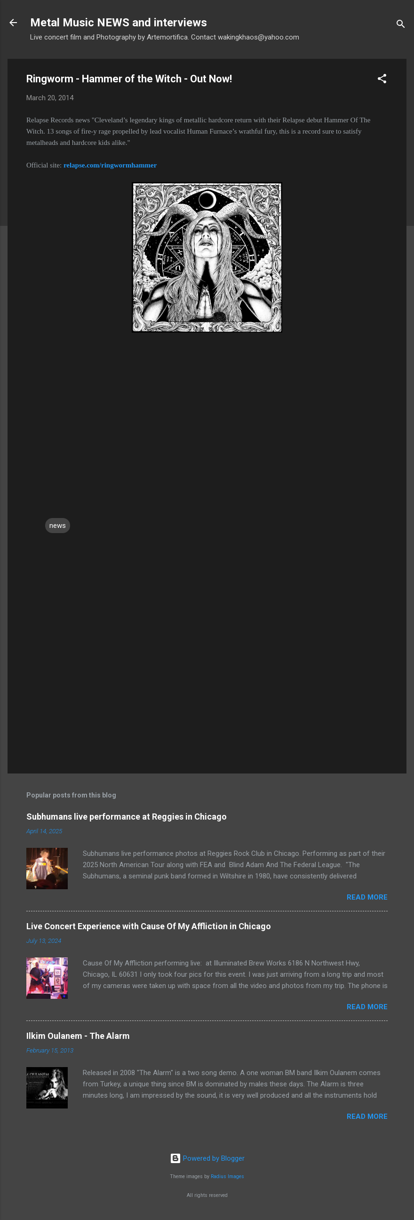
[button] (382, 80)
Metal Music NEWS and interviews (118, 22)
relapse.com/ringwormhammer (110, 165)
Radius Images (227, 1176)
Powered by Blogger (207, 1158)
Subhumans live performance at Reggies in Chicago (126, 816)
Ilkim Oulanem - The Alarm (78, 1036)
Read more (367, 897)
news (57, 525)
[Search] (400, 25)
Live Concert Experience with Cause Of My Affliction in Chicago (148, 926)
